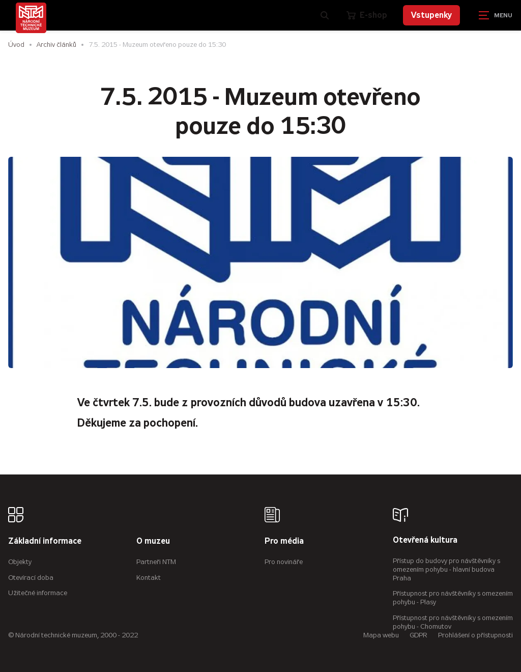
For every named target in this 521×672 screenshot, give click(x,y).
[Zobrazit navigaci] (495, 15)
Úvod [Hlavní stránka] (16, 44)
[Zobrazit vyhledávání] (325, 15)
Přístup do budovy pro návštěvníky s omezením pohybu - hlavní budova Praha (446, 569)
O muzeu (153, 541)
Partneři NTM (156, 562)
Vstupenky (431, 15)
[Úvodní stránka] (31, 18)
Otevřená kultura (425, 540)
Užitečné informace (37, 593)
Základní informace (44, 541)
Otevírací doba (30, 577)
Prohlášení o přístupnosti (475, 635)
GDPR (418, 635)
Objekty (20, 562)
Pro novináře (284, 562)
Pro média (284, 541)
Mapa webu (381, 635)
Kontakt (148, 577)
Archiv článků (56, 44)
